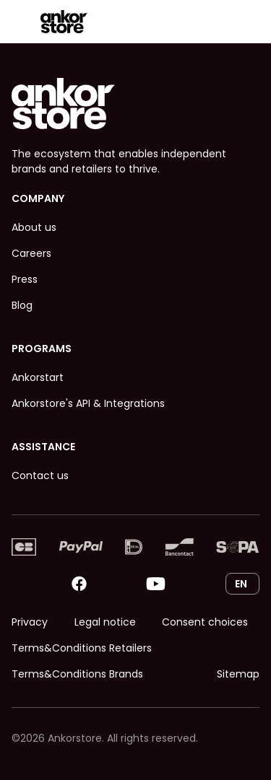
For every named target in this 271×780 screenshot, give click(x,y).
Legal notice (105, 622)
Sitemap (238, 674)
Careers (31, 253)
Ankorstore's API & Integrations (88, 403)
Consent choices (205, 622)
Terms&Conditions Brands (77, 674)
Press (25, 279)
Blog (22, 305)
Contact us (40, 475)
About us (34, 227)
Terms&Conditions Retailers (82, 648)
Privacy (30, 622)
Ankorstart (38, 377)
